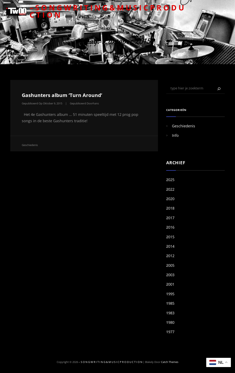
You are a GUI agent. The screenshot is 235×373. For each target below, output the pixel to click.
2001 (170, 284)
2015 (170, 236)
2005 (170, 265)
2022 (170, 189)
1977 (170, 331)
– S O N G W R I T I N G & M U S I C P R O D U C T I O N (107, 11)
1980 (170, 322)
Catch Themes (169, 362)
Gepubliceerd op (42, 103)
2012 (170, 255)
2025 (170, 179)
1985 (170, 303)
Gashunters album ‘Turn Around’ (62, 95)
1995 (170, 293)
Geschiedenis (30, 145)
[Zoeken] (218, 88)
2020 (170, 198)
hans (96, 103)
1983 (170, 312)
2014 (170, 246)
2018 (170, 208)
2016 (170, 227)
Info (175, 135)
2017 (170, 217)
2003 (170, 274)
